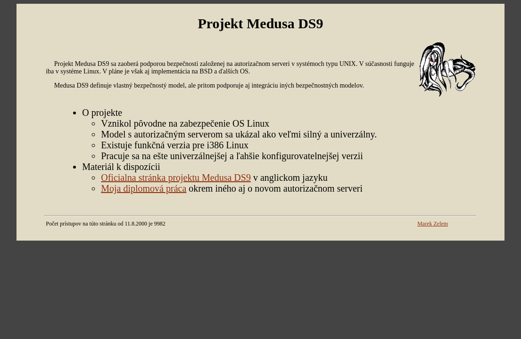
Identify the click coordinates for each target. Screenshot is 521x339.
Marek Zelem (432, 223)
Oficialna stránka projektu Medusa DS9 (176, 177)
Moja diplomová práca (143, 188)
